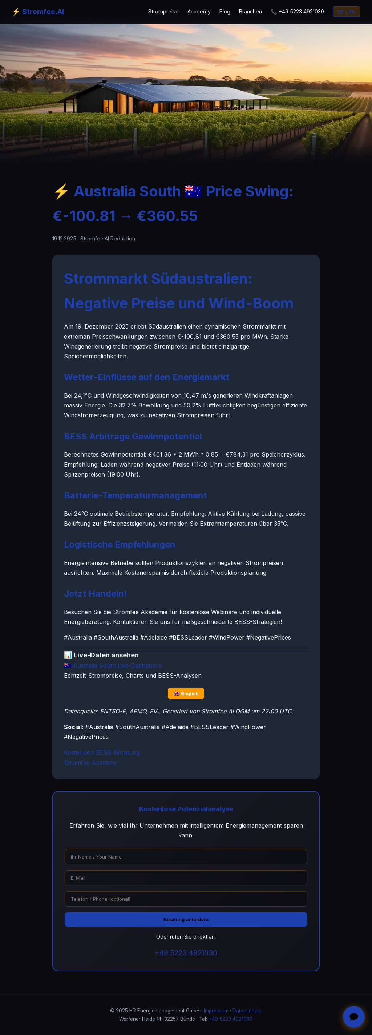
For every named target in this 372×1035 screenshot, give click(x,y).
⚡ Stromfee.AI (38, 11)
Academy (199, 11)
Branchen (250, 11)
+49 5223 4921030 (186, 952)
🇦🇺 (113, 665)
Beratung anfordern (186, 919)
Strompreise (163, 11)
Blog (224, 11)
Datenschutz (247, 1011)
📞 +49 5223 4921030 (297, 11)
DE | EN (346, 12)
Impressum (216, 1011)
